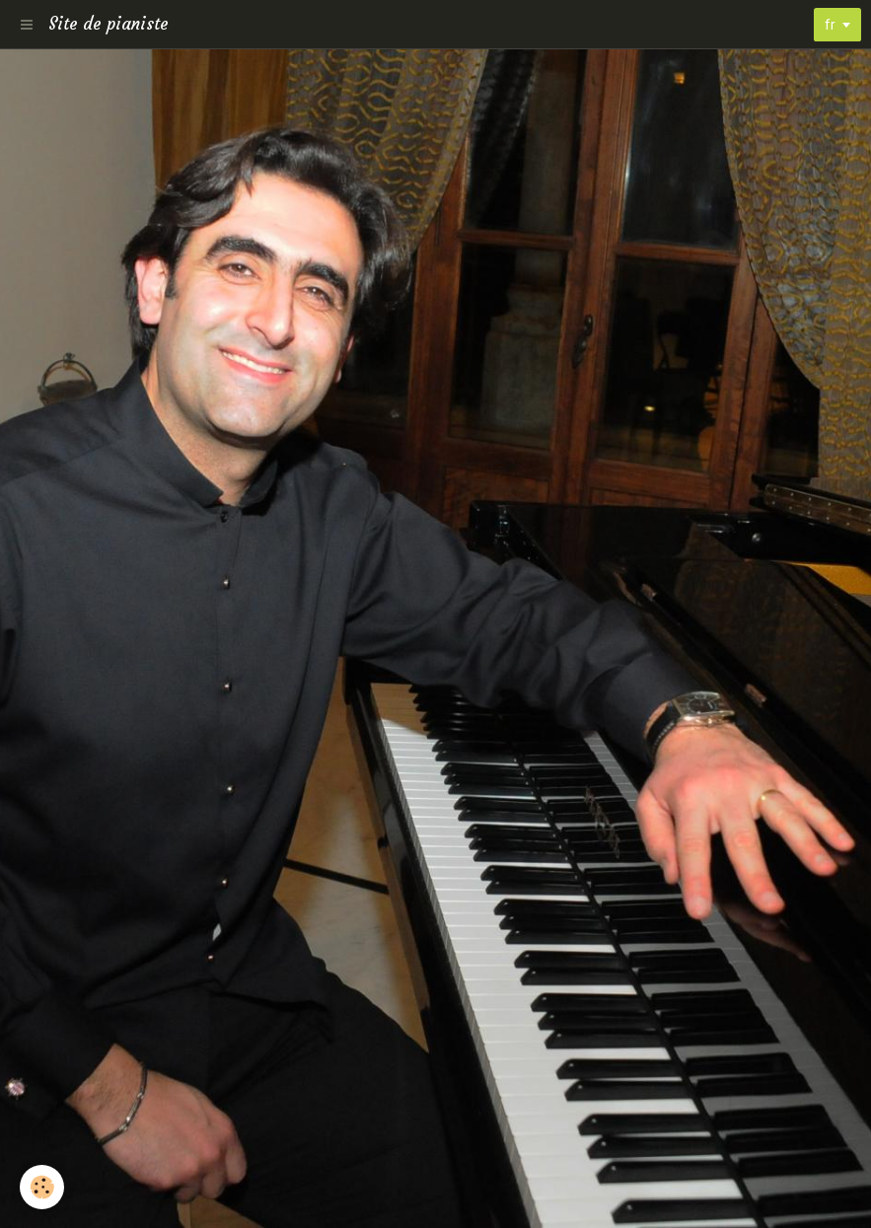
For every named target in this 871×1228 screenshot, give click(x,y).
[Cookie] (42, 1187)
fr (830, 25)
